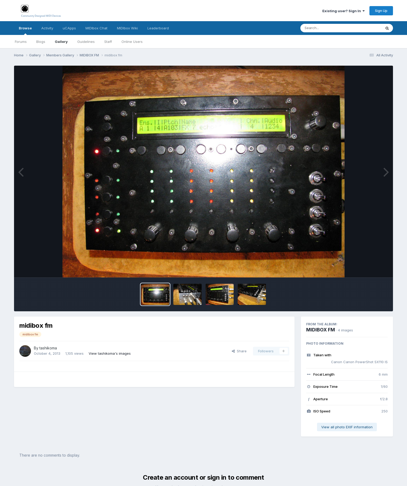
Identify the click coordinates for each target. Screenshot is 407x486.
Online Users (132, 41)
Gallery (61, 41)
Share (239, 351)
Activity (47, 28)
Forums (21, 41)
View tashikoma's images (110, 353)
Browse (25, 30)
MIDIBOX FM (320, 329)
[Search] (326, 28)
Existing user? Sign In (343, 11)
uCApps (69, 28)
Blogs (40, 41)
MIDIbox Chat (96, 28)
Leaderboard (158, 28)
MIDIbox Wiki (127, 28)
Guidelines (86, 41)
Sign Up (381, 10)
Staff (108, 41)
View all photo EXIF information (347, 427)
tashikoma (48, 348)
